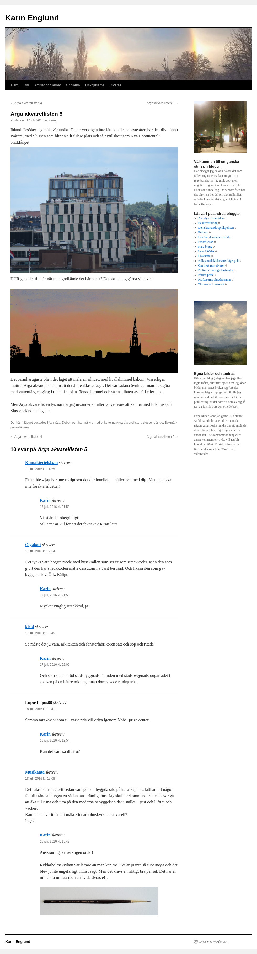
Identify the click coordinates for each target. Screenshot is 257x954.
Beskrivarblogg (208, 223)
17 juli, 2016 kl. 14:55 (40, 469)
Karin (52, 120)
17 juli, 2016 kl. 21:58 (54, 507)
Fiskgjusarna (95, 85)
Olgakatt (33, 544)
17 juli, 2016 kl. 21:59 (54, 595)
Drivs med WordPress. (213, 942)
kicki (29, 627)
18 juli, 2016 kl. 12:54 (54, 740)
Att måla (54, 422)
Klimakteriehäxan (41, 462)
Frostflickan (205, 242)
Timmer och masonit (211, 284)
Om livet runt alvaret (211, 265)
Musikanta (35, 772)
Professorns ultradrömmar (214, 279)
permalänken (19, 427)
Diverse (115, 85)
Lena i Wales (206, 251)
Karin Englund (32, 17)
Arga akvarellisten (128, 422)
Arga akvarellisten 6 (162, 103)
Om (26, 85)
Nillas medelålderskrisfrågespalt (218, 261)
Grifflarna (73, 85)
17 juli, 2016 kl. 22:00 (54, 665)
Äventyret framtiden (211, 218)
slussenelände (153, 422)
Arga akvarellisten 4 (26, 103)
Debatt (66, 422)
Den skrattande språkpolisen (216, 228)
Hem (14, 85)
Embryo (203, 232)
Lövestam (204, 256)
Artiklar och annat (47, 85)
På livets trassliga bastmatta (215, 270)
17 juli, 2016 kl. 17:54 (40, 551)
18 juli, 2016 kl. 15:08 (40, 778)
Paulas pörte (206, 275)
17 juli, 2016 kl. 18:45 (40, 633)
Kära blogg (205, 246)
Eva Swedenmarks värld (213, 237)
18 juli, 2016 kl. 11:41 (40, 709)
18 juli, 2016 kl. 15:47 (54, 841)
